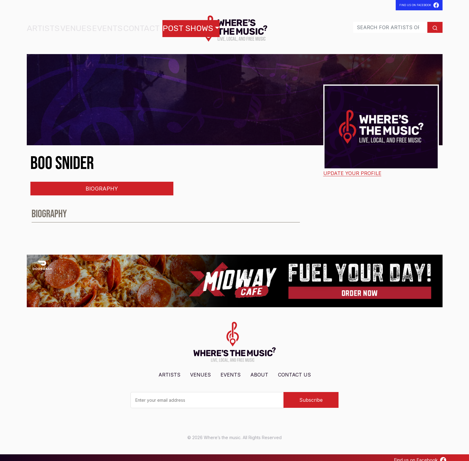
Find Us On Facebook (419, 5)
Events (86, 26)
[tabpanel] (235, 212)
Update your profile (352, 168)
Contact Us (294, 370)
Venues (63, 26)
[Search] (379, 24)
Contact (111, 26)
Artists (39, 26)
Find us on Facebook (420, 455)
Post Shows (145, 26)
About (259, 370)
